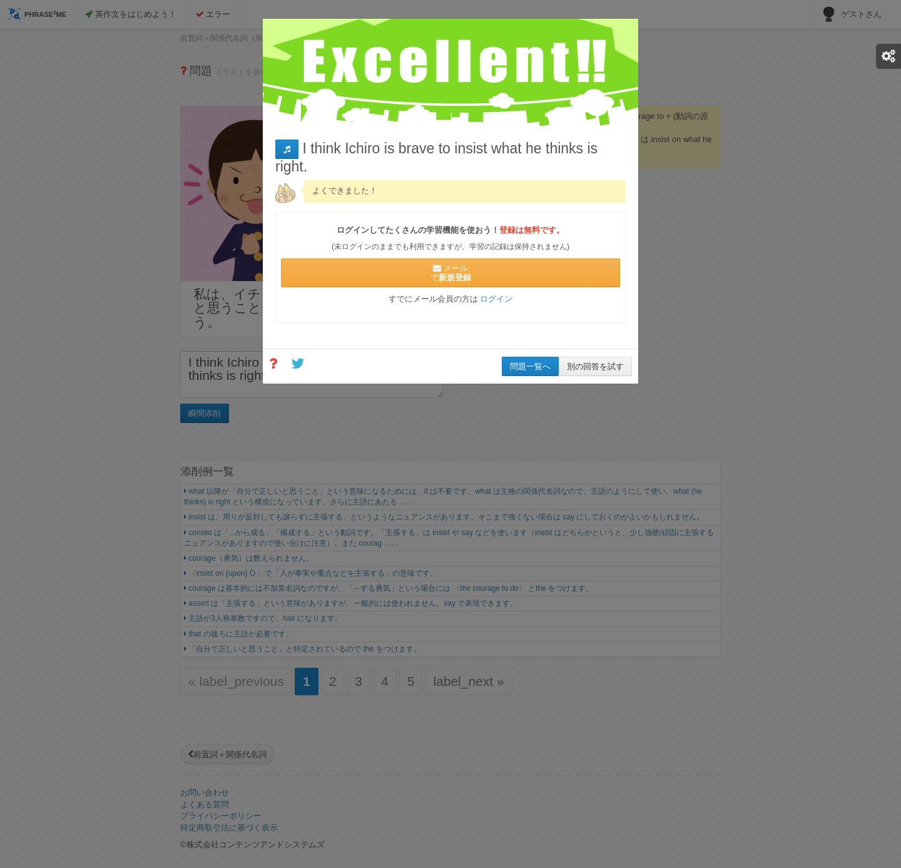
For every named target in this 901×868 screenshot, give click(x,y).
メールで (450, 272)
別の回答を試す (595, 366)
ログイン (496, 299)
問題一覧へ (530, 366)
